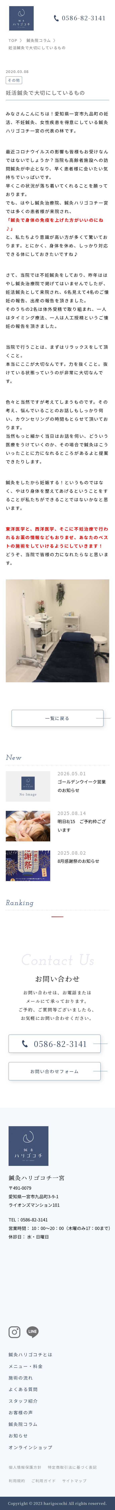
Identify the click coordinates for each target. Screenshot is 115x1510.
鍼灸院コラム (39, 40)
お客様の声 (21, 1412)
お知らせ (18, 1435)
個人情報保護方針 (25, 1467)
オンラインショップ (31, 1447)
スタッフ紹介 (23, 1401)
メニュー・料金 (26, 1366)
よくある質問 (23, 1389)
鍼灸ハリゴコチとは (31, 1354)
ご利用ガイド (43, 1480)
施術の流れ (21, 1378)
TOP (13, 40)
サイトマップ (74, 1480)
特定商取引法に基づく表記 (72, 1467)
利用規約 (17, 1480)
